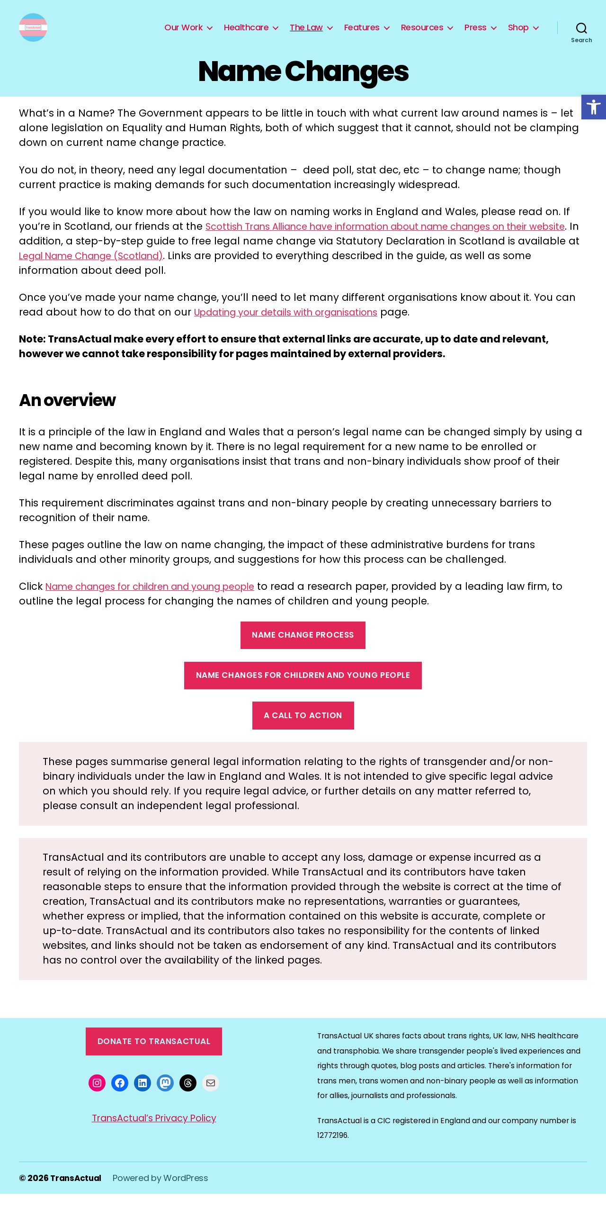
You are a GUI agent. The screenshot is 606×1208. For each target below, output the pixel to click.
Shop (518, 34)
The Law (306, 34)
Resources (422, 34)
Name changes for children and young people (164, 600)
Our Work (183, 34)
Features (362, 34)
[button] (593, 107)
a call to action (303, 729)
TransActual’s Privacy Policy (154, 1132)
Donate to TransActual (154, 1055)
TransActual (77, 1192)
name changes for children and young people (303, 689)
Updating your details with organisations (297, 326)
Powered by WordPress (163, 1192)
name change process (303, 649)
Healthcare (246, 34)
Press (475, 34)
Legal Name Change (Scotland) (165, 270)
